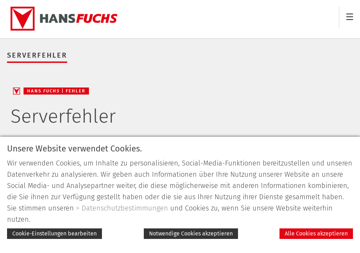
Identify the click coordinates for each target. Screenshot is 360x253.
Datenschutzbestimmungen (125, 208)
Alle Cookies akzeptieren (316, 233)
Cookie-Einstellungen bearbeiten (54, 233)
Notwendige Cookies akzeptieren (191, 233)
